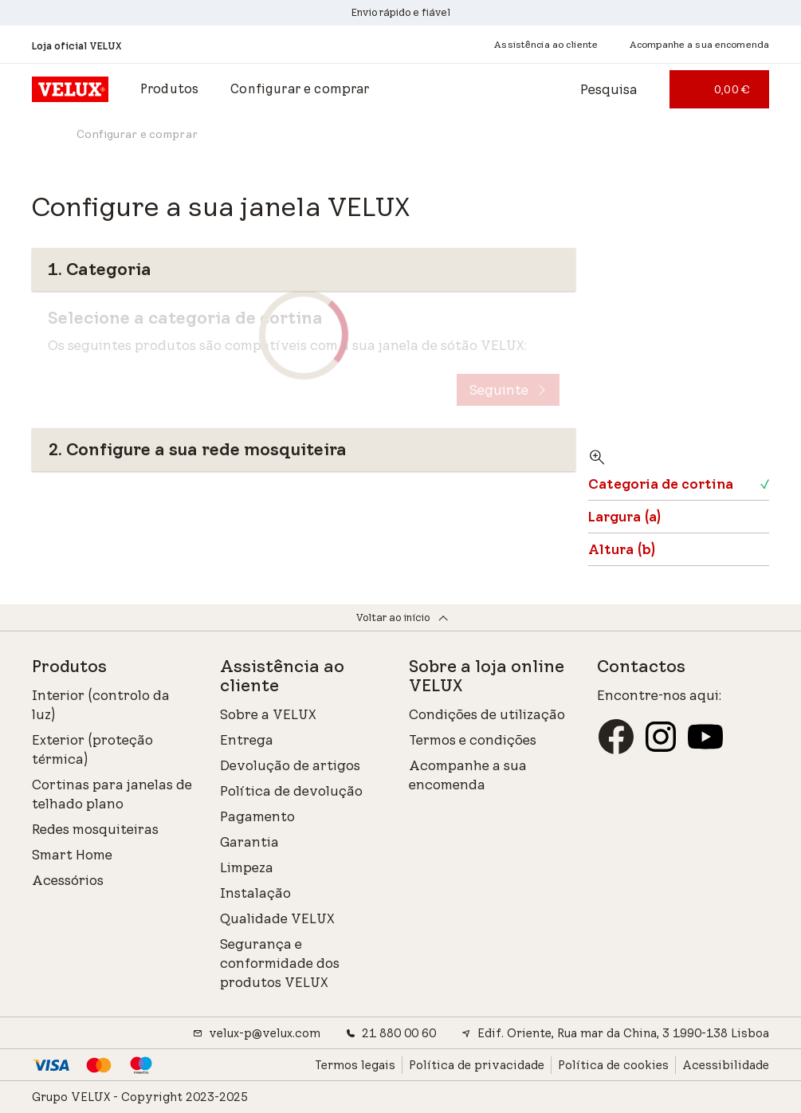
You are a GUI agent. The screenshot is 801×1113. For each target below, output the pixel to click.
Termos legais (355, 1065)
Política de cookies (613, 1065)
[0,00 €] (719, 89)
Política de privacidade (476, 1065)
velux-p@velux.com (256, 1033)
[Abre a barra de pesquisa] (595, 89)
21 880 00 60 (391, 1033)
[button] (169, 89)
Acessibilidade (725, 1065)
